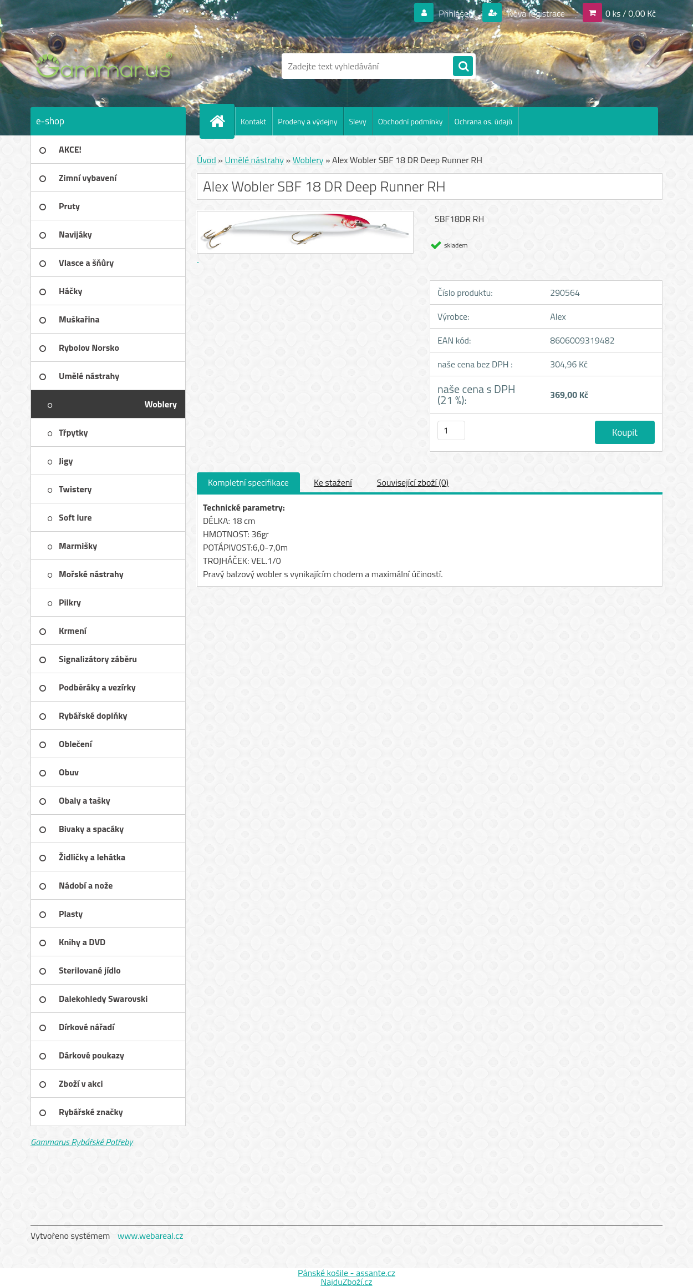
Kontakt (253, 121)
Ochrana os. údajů (483, 121)
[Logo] (106, 66)
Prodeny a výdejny (307, 121)
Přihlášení (457, 13)
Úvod (206, 160)
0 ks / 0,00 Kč (630, 13)
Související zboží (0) (413, 482)
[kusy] (451, 430)
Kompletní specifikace (248, 482)
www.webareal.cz (151, 1235)
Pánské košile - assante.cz (346, 1272)
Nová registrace (535, 13)
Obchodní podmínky (410, 121)
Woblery (308, 160)
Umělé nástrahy (254, 160)
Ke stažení (333, 482)
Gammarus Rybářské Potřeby (81, 1141)
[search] (463, 66)
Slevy (357, 121)
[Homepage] (222, 121)
